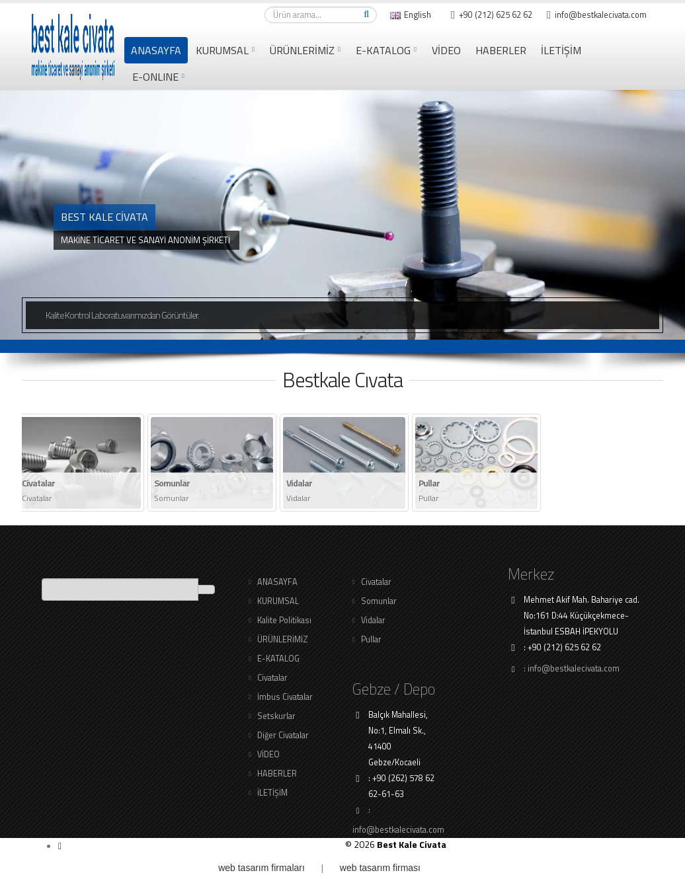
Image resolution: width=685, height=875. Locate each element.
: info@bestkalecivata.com (572, 668)
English (410, 15)
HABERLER (500, 50)
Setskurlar (276, 716)
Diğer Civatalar (283, 735)
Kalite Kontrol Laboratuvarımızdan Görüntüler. (122, 315)
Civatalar (272, 677)
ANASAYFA (156, 50)
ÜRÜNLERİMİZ (302, 50)
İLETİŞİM (561, 50)
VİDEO (446, 50)
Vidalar (373, 620)
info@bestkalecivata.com (597, 15)
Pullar (371, 639)
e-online (155, 77)
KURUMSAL (222, 50)
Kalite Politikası (284, 620)
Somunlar (379, 601)
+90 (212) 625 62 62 (491, 15)
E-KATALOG (383, 50)
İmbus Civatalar (285, 697)
